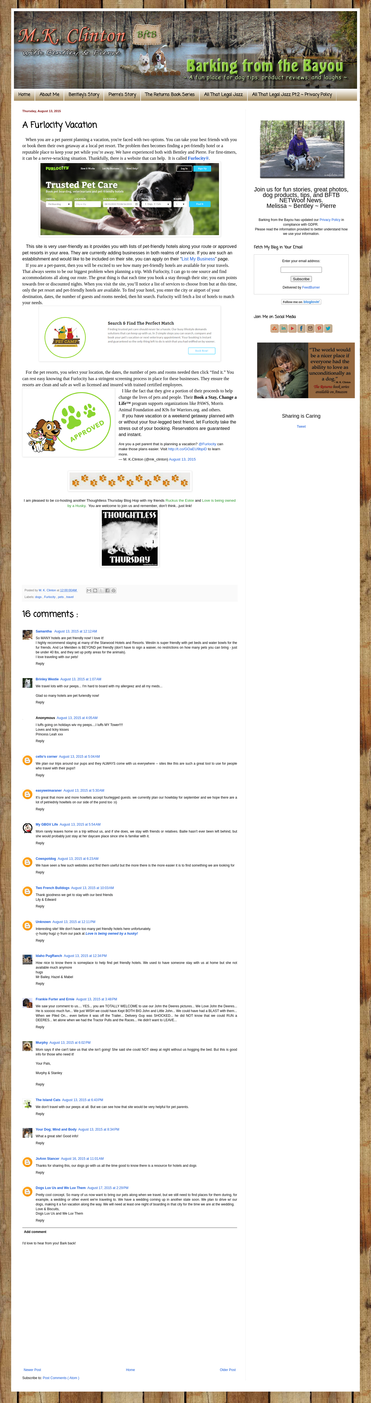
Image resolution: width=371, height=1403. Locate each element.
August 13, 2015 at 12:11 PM (73, 922)
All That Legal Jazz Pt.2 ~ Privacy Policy (292, 95)
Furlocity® (198, 158)
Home (24, 95)
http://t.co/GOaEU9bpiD (187, 449)
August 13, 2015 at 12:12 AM (75, 631)
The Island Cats (48, 1100)
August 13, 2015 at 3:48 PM (96, 999)
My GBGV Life (47, 824)
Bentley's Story (84, 95)
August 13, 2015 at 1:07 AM (80, 679)
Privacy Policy (330, 220)
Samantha (44, 631)
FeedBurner (311, 287)
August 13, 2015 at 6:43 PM (82, 1100)
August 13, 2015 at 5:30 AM (83, 790)
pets (61, 597)
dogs (38, 597)
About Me (49, 95)
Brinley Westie (47, 679)
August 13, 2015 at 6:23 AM (78, 859)
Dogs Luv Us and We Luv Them (61, 1188)
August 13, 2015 (182, 459)
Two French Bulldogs (52, 888)
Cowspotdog (46, 859)
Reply (40, 664)
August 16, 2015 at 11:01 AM (82, 1159)
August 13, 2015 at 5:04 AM (79, 757)
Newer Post (32, 1370)
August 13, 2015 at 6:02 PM (69, 1043)
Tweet (301, 427)
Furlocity (50, 597)
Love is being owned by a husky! (112, 934)
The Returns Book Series (170, 95)
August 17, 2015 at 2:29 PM (107, 1188)
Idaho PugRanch (49, 956)
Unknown (43, 922)
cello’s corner (46, 757)
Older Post (228, 1370)
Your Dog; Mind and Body (56, 1129)
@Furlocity (207, 444)
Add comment (35, 1232)
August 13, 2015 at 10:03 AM (92, 888)
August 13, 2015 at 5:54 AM (80, 824)
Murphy (42, 1043)
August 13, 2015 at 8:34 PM (98, 1129)
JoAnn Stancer (47, 1159)
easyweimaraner (49, 790)
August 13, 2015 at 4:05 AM (77, 718)
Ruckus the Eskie (179, 500)
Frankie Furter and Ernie (55, 999)
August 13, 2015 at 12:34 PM (85, 956)
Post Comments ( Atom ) (61, 1378)
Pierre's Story (122, 95)
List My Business (198, 259)
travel (69, 597)
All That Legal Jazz (223, 95)
